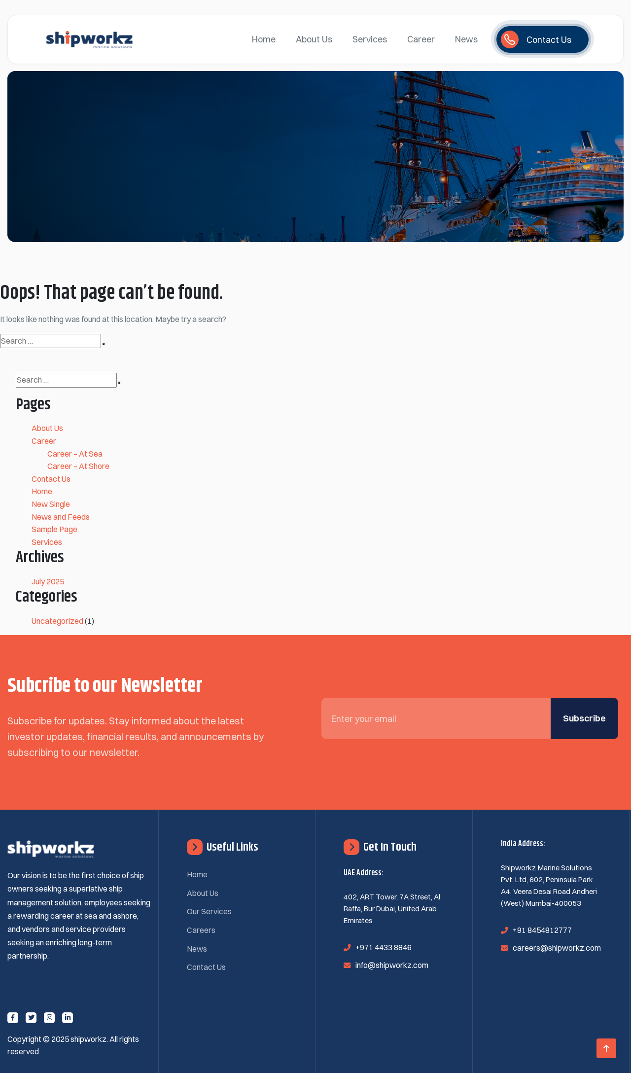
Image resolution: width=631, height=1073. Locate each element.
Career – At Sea (75, 454)
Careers (201, 930)
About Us (314, 39)
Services (369, 39)
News (466, 39)
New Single (51, 504)
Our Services (209, 911)
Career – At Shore (78, 466)
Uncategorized (57, 621)
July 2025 (48, 581)
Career (421, 39)
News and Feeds (61, 517)
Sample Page (54, 529)
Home (264, 39)
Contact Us (51, 479)
